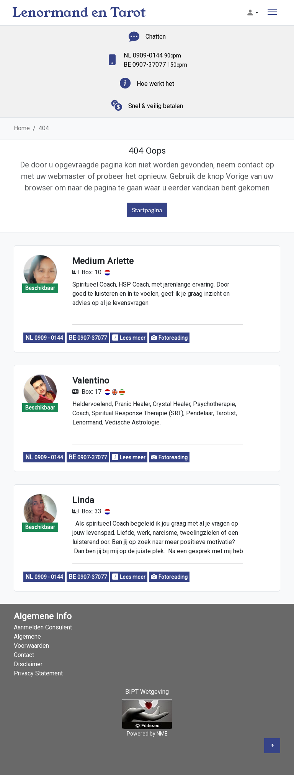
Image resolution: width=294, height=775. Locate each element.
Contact (24, 655)
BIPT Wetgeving (147, 691)
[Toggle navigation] (272, 12)
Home (22, 128)
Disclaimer (28, 664)
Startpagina (147, 209)
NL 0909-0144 (152, 55)
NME (162, 734)
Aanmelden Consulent (43, 627)
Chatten (155, 36)
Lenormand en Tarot (79, 12)
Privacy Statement (38, 673)
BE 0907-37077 (155, 64)
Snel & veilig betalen (155, 106)
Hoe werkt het (155, 83)
